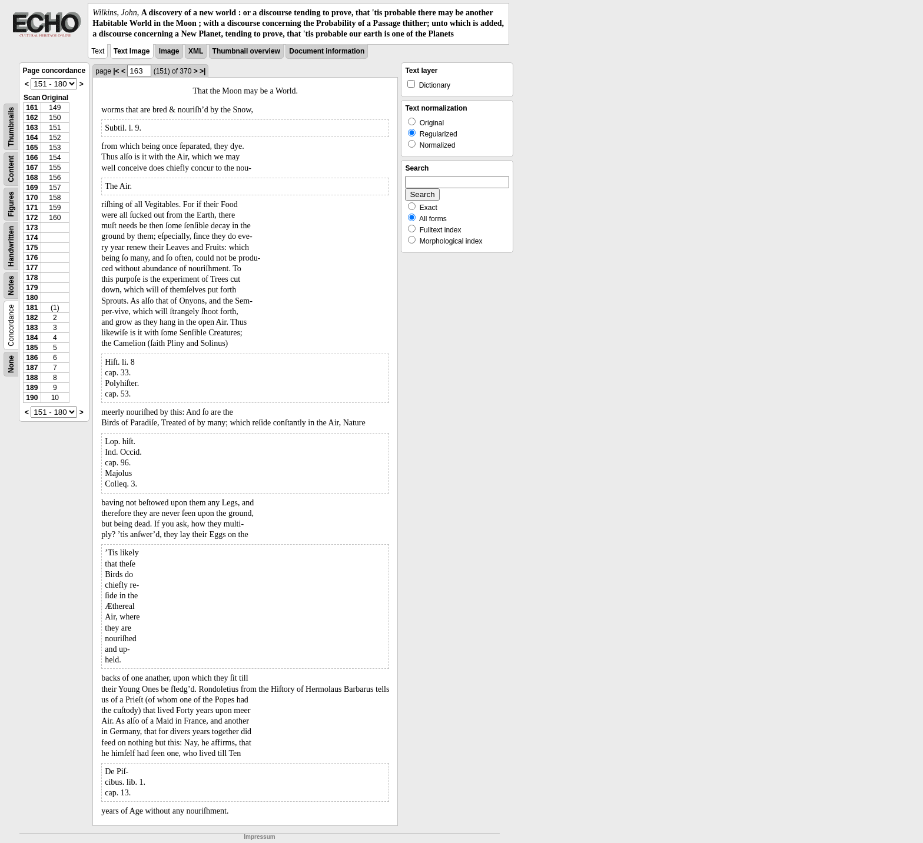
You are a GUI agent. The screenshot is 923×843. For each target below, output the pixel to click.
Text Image (132, 51)
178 (32, 278)
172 (32, 218)
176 (32, 258)
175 (32, 248)
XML (195, 51)
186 (32, 358)
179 (32, 288)
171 (32, 208)
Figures (11, 203)
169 (32, 188)
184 (32, 338)
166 (32, 158)
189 (32, 388)
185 (32, 348)
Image (169, 51)
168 (32, 178)
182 (32, 318)
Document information (326, 51)
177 (32, 268)
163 (32, 128)
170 (32, 198)
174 (32, 238)
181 (32, 308)
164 (32, 138)
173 (32, 228)
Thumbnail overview (246, 51)
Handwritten (11, 245)
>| (202, 71)
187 (32, 368)
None (11, 364)
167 (32, 168)
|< (116, 71)
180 (32, 298)
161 (32, 108)
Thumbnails (11, 126)
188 (32, 378)
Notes (11, 285)
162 (32, 118)
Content (11, 168)
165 (32, 148)
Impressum (259, 837)
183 (32, 328)
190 (32, 398)
